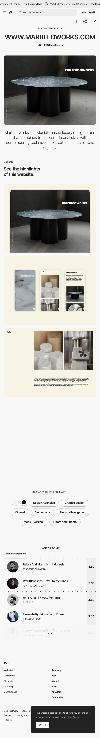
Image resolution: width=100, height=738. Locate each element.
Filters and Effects (65, 522)
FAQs (54, 686)
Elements (8, 681)
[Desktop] (50, 218)
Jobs (54, 675)
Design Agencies (44, 502)
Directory (8, 686)
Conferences (10, 691)
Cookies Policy (11, 710)
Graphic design (74, 502)
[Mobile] (50, 290)
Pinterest (8, 719)
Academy (57, 670)
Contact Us (57, 697)
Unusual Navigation (72, 512)
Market (55, 681)
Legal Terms (28, 710)
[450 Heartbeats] (50, 45)
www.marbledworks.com (50, 37)
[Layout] (50, 362)
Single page (42, 512)
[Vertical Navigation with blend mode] (50, 435)
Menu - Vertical (33, 522)
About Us (56, 691)
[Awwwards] (11, 12)
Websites (8, 670)
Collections (9, 675)
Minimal (20, 512)
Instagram (22, 715)
